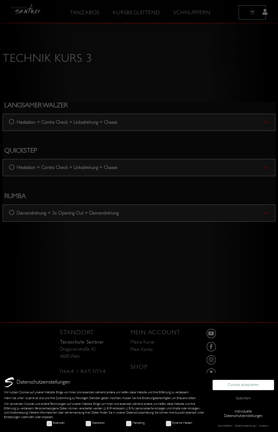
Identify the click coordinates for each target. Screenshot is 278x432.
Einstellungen (12, 417)
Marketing (135, 423)
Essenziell (55, 423)
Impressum (263, 425)
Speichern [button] (243, 398)
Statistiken (95, 423)
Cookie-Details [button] (225, 425)
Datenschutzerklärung (140, 412)
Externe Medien (179, 423)
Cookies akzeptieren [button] (243, 385)
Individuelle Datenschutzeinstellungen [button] (243, 413)
